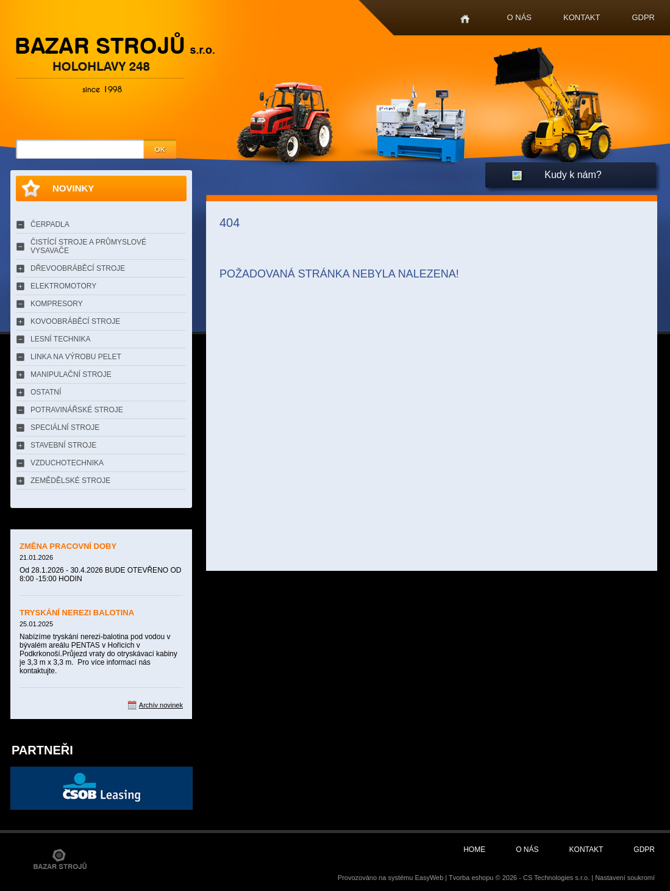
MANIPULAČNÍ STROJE (71, 374)
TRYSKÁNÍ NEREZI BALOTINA (77, 612)
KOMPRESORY (56, 303)
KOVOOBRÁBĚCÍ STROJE (75, 321)
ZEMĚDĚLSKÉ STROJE (70, 480)
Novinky (73, 188)
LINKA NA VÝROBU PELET (75, 356)
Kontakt (581, 17)
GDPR (643, 17)
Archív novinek (161, 705)
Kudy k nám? (572, 175)
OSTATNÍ (45, 392)
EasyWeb (429, 877)
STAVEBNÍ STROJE (63, 445)
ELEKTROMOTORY (63, 286)
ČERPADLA (49, 224)
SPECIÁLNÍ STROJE (64, 427)
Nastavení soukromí (625, 877)
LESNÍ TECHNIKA (60, 339)
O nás (519, 17)
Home (465, 19)
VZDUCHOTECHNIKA (67, 463)
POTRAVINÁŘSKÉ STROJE (76, 410)
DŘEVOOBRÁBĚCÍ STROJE (77, 268)
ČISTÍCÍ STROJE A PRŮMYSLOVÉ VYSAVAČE (88, 246)
